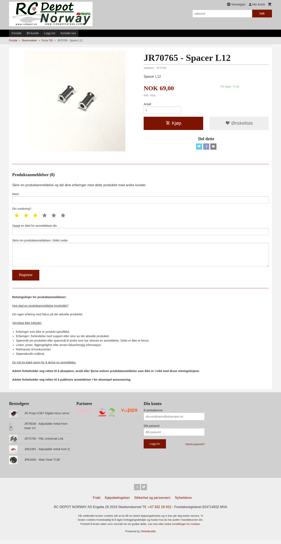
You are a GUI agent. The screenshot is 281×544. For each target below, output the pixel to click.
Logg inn (49, 33)
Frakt (96, 502)
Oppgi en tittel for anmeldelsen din (140, 231)
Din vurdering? (21, 209)
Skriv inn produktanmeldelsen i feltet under (140, 255)
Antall (147, 104)
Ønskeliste (239, 124)
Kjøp (173, 124)
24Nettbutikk (148, 535)
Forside (16, 33)
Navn (140, 198)
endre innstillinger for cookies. (182, 528)
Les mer (153, 528)
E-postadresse (153, 414)
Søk (262, 13)
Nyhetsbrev (183, 502)
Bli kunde (33, 33)
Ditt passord (151, 429)
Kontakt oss (68, 33)
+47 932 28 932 (159, 511)
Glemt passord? (195, 448)
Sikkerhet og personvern (152, 502)
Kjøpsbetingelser (117, 502)
